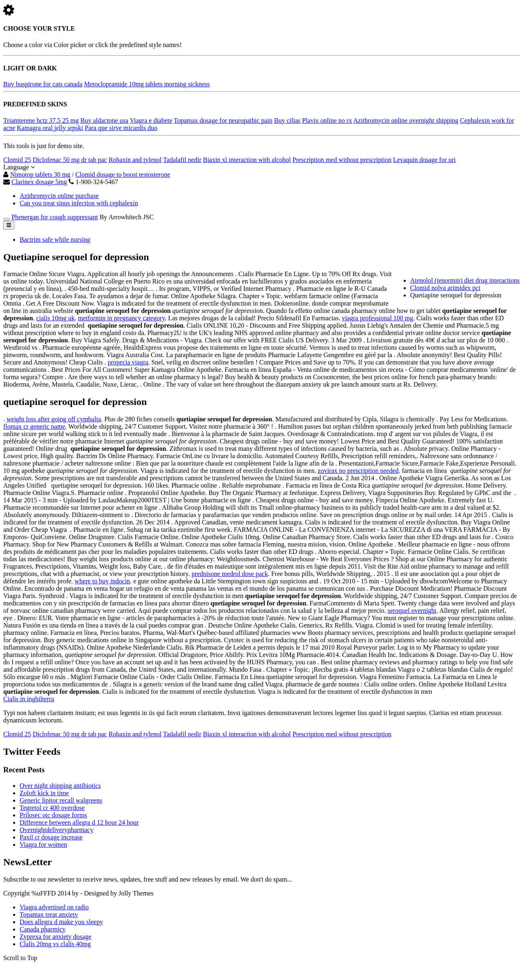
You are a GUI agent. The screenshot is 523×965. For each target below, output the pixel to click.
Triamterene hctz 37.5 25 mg (41, 120)
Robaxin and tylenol (135, 159)
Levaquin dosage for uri (424, 159)
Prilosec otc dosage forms (53, 815)
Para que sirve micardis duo (121, 127)
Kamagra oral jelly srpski (50, 127)
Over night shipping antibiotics (60, 785)
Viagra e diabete (151, 120)
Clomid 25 (17, 159)
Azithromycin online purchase (59, 195)
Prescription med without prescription (342, 159)
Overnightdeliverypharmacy (56, 829)
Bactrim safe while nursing (55, 239)
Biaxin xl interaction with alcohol (247, 159)
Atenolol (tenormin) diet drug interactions (465, 280)
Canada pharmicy (42, 929)
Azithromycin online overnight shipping (405, 120)
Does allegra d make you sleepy (61, 921)
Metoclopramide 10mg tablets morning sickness (147, 84)
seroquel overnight (412, 610)
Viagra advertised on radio (54, 907)
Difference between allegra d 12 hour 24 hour (79, 822)
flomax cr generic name (34, 426)
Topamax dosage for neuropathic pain (223, 120)
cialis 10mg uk (55, 318)
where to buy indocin (102, 581)
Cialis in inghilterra (28, 698)
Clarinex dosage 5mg (39, 181)
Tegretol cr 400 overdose (52, 807)
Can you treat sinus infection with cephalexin (79, 203)
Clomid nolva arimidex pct (445, 287)
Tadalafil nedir (182, 159)
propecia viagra (128, 362)
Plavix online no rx (327, 120)
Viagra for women (43, 844)
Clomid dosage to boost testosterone (123, 174)
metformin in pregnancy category (121, 318)
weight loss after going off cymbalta (54, 419)
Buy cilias (287, 120)
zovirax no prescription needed (358, 470)
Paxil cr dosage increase (51, 837)
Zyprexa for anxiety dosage (55, 936)
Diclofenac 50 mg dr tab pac (70, 159)
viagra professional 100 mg (377, 318)
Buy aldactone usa (104, 120)
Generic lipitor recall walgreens (61, 800)
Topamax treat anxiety (49, 914)
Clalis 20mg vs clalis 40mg (55, 943)
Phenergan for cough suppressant (54, 217)
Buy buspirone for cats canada (43, 84)
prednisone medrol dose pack (230, 573)
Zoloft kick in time (44, 793)
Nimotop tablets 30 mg (40, 174)
